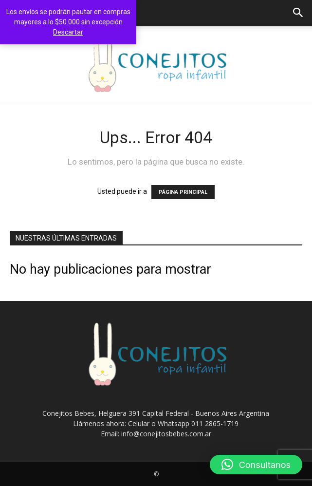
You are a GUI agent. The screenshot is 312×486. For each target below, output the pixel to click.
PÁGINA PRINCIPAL (183, 192)
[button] (298, 13)
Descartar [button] (68, 32)
